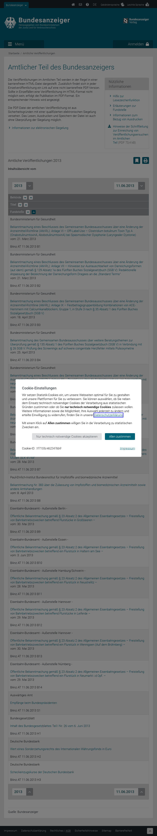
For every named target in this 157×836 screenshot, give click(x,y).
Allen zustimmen (120, 436)
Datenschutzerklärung (108, 415)
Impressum (127, 448)
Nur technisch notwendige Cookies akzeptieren (67, 436)
